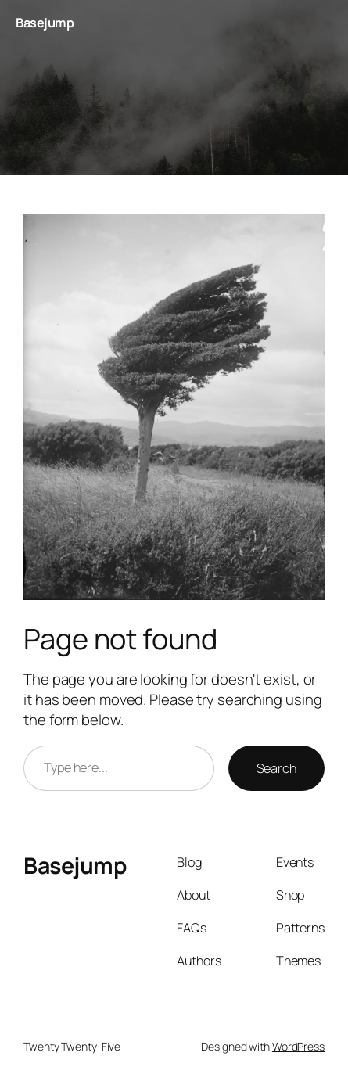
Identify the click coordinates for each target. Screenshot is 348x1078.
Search (276, 768)
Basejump (45, 22)
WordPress (298, 1046)
